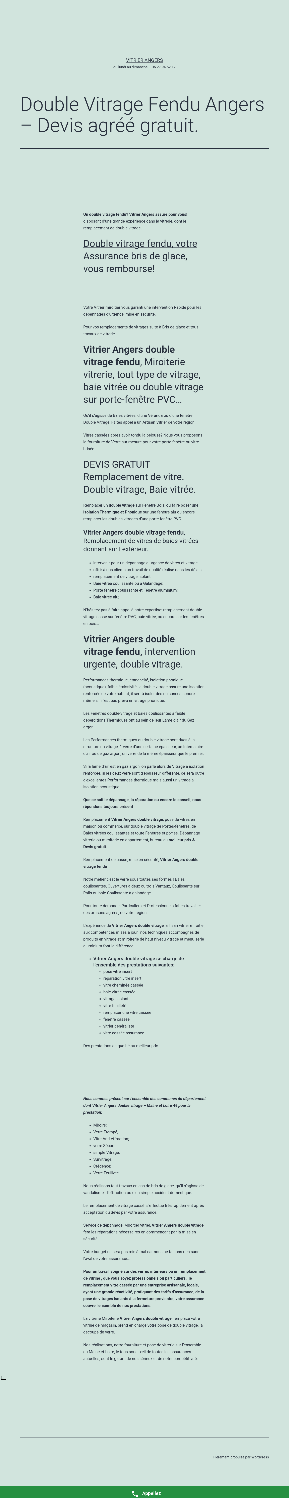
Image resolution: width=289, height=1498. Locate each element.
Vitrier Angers (144, 60)
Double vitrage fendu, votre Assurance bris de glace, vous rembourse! (140, 256)
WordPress (260, 1457)
